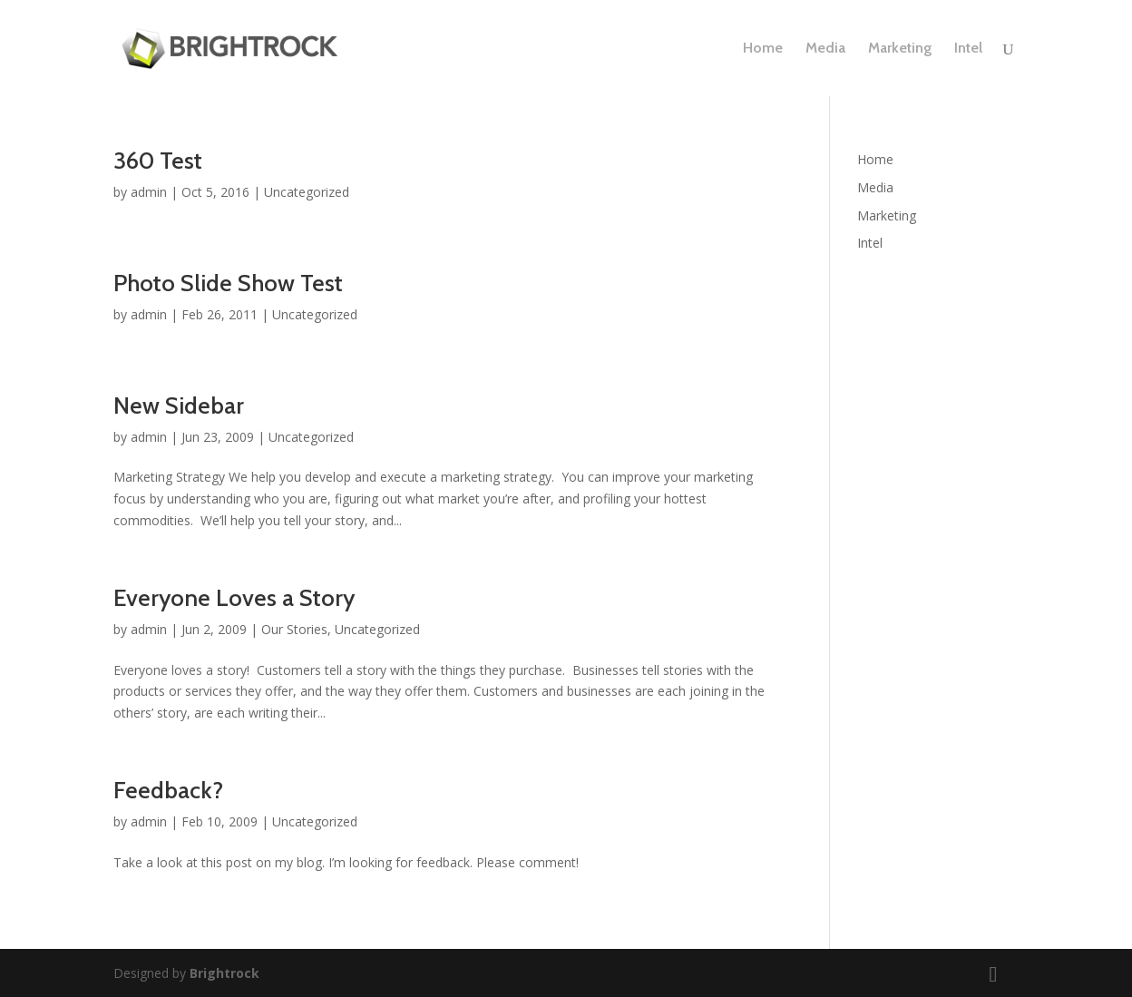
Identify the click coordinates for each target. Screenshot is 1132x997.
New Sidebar (178, 405)
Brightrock (224, 973)
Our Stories (294, 629)
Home (763, 49)
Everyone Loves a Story (234, 597)
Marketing (900, 49)
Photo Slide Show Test (228, 283)
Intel (968, 49)
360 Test (157, 160)
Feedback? (168, 790)
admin (149, 191)
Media (825, 49)
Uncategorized (306, 191)
